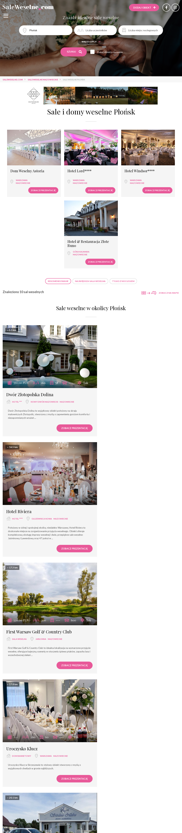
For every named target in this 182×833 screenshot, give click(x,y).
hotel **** (108, 316)
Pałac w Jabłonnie (113, 535)
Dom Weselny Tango (25, 646)
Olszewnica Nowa (133, 316)
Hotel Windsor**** (111, 162)
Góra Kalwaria (154, 172)
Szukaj (74, 51)
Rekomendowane (58, 201)
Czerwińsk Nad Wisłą (47, 542)
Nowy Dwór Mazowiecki (44, 316)
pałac (106, 542)
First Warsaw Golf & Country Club (39, 424)
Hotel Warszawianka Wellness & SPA (132, 646)
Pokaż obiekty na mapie (111, 52)
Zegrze (126, 772)
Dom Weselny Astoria (25, 162)
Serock (126, 653)
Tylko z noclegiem (123, 201)
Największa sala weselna (90, 201)
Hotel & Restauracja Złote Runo (156, 164)
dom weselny (19, 542)
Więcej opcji (91, 41)
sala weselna (19, 431)
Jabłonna (41, 431)
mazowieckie (20, 174)
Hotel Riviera (109, 309)
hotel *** (17, 316)
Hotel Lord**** (64, 162)
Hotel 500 (106, 764)
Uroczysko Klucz (113, 424)
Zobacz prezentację (27, 181)
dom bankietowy (112, 431)
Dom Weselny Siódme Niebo (33, 535)
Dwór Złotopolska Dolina (29, 309)
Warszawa (19, 171)
